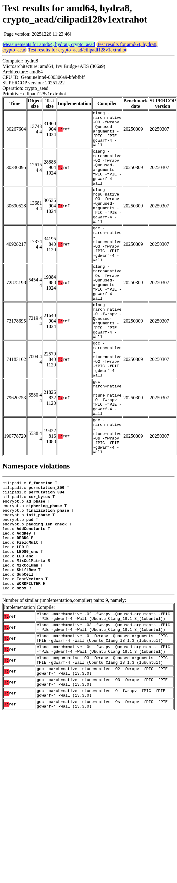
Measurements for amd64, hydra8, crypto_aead (49, 44)
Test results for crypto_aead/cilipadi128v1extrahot (77, 49)
